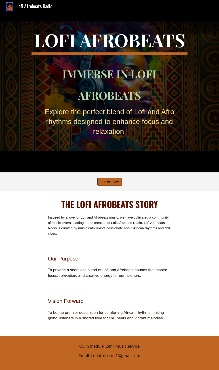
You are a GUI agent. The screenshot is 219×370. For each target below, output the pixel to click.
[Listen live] (110, 182)
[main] (110, 86)
